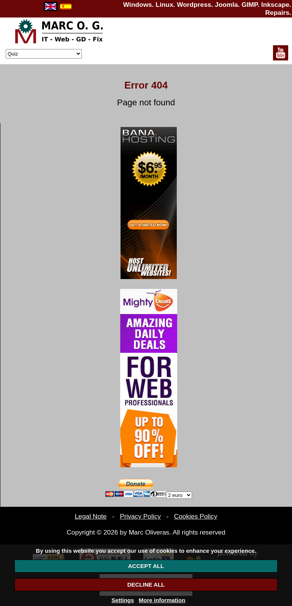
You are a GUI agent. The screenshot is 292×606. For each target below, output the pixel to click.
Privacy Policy (140, 516)
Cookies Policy (195, 516)
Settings (122, 600)
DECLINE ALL (146, 584)
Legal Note (91, 516)
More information (162, 600)
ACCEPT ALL (146, 566)
